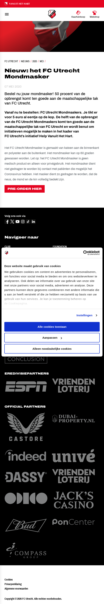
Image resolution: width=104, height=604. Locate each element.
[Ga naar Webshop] (94, 14)
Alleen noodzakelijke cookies (52, 348)
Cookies (9, 579)
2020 (34, 61)
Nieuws (25, 61)
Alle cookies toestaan (51, 326)
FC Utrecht (11, 61)
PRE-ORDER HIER (25, 188)
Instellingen (84, 315)
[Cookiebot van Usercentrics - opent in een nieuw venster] (83, 252)
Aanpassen (52, 337)
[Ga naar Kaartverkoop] (78, 14)
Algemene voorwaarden (16, 588)
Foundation (60, 246)
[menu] (7, 14)
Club (7, 246)
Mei (42, 61)
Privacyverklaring (13, 584)
